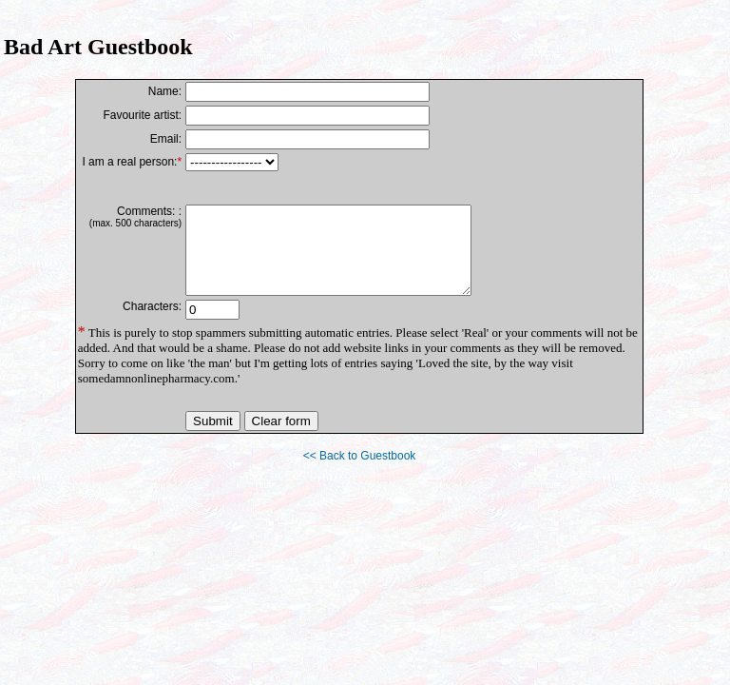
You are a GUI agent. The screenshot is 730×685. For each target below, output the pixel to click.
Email (164, 139)
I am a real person (128, 161)
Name (163, 91)
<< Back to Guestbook (359, 473)
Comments (144, 211)
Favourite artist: (142, 115)
